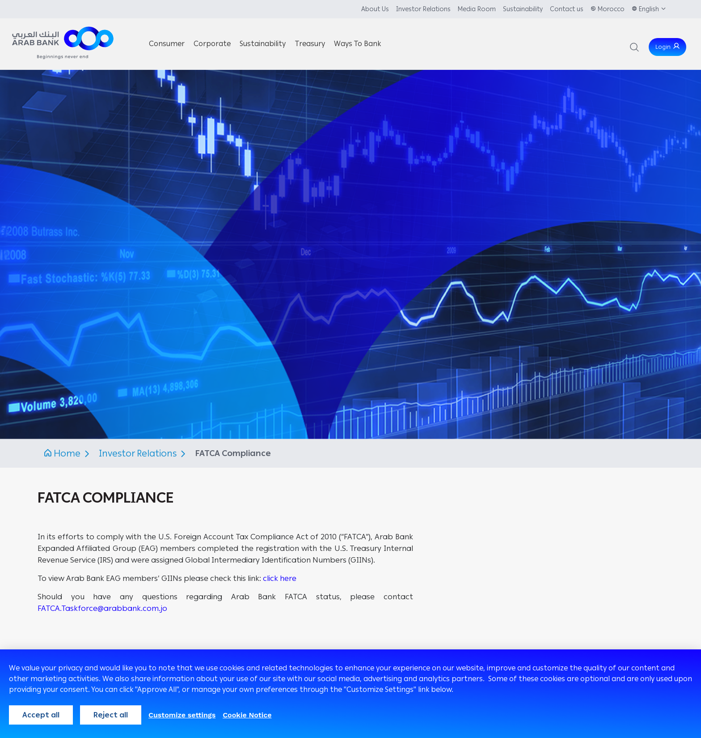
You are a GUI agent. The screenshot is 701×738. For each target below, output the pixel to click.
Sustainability (523, 9)
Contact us (566, 9)
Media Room (477, 9)
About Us (375, 9)
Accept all (40, 715)
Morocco (611, 9)
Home (67, 453)
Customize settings (181, 715)
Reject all (110, 715)
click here (279, 578)
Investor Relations (423, 9)
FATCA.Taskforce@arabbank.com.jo (102, 608)
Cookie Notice (247, 715)
